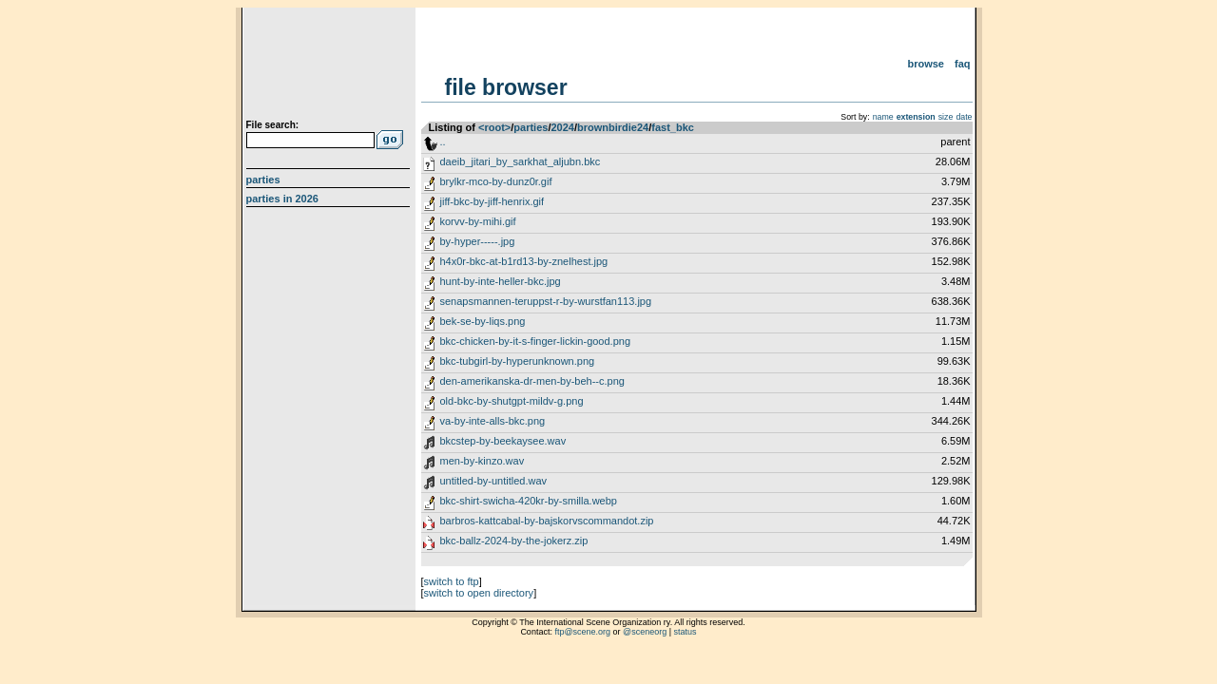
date (964, 117)
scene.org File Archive (330, 66)
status (685, 631)
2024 (562, 127)
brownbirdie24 (612, 127)
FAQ (963, 63)
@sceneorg (644, 631)
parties (530, 127)
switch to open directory (479, 592)
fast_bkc (672, 127)
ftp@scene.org (582, 631)
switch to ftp (451, 581)
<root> (494, 127)
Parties (263, 179)
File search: (272, 125)
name (883, 117)
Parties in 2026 (282, 198)
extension (916, 117)
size (946, 117)
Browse (925, 63)
